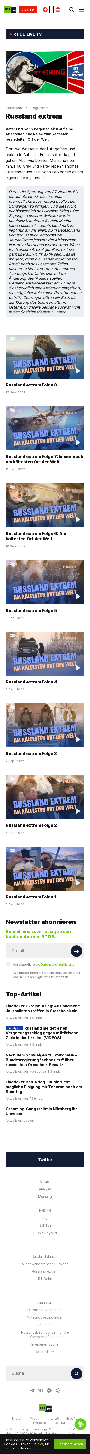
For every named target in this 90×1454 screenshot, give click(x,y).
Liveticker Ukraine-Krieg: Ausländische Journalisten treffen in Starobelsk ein (43, 1008)
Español (72, 1418)
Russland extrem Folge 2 (31, 825)
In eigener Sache (45, 1344)
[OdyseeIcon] (58, 1390)
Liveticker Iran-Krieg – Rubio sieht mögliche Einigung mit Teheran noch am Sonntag (44, 1087)
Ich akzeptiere (44, 964)
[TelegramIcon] (32, 1390)
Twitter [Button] (45, 1159)
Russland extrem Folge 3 (31, 753)
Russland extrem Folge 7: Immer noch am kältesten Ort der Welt (44, 459)
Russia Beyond (45, 1233)
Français (39, 1423)
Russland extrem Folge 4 (31, 682)
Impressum (45, 1302)
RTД (45, 1218)
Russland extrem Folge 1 (31, 897)
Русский (36, 1418)
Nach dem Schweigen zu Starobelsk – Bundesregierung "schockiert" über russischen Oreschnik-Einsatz (41, 1060)
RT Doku (45, 1279)
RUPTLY (45, 1225)
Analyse (45, 1189)
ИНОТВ (45, 1210)
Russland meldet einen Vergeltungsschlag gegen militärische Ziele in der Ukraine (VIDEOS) (42, 1033)
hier (40, 1444)
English (17, 1418)
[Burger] (81, 9)
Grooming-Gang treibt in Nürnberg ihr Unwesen (41, 1111)
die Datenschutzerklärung (55, 964)
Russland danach (45, 1256)
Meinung (45, 1197)
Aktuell (45, 1182)
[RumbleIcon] (49, 1390)
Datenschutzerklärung (45, 1310)
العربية (54, 1418)
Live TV (28, 10)
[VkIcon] (41, 1390)
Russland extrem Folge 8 (31, 385)
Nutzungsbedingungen (45, 1317)
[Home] (10, 9)
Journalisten (45, 1352)
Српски (59, 1423)
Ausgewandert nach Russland (45, 1264)
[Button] (76, 951)
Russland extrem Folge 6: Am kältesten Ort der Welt (36, 536)
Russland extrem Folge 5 (31, 610)
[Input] (45, 950)
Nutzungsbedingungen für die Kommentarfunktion (45, 1334)
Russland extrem (45, 1271)
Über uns (45, 1325)
